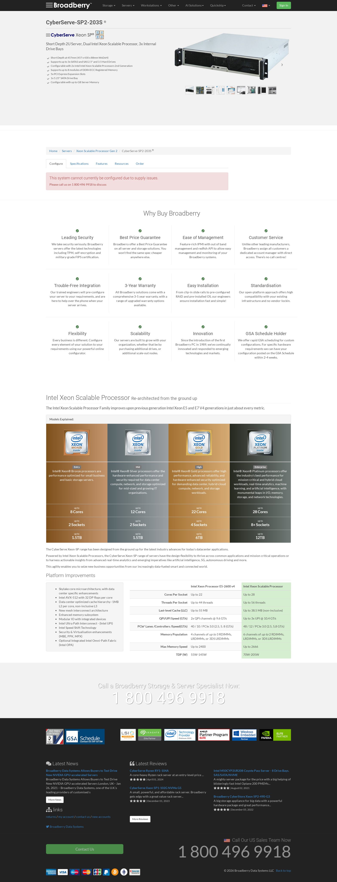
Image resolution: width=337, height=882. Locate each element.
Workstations (151, 5)
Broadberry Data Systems (65, 826)
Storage (109, 5)
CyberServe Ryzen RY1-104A (149, 770)
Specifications (79, 163)
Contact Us (84, 849)
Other (173, 5)
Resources (122, 163)
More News (54, 799)
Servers (128, 5)
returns (51, 816)
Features (101, 163)
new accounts (101, 816)
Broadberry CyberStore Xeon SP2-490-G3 (242, 796)
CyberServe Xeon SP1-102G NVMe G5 (155, 788)
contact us (83, 816)
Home (53, 151)
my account (66, 816)
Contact (249, 5)
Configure (56, 163)
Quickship (218, 5)
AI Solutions (194, 5)
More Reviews (140, 819)
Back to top (283, 870)
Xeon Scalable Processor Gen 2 (96, 151)
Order (140, 163)
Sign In (283, 5)
